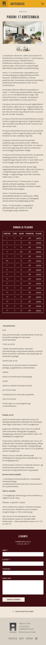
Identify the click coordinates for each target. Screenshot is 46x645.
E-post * (6, 559)
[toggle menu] (42, 3)
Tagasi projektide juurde (23, 611)
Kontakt (29, 638)
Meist (21, 638)
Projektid (13, 638)
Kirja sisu (6, 578)
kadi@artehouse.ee (23, 541)
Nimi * (5, 550)
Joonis (38, 238)
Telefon (6, 569)
